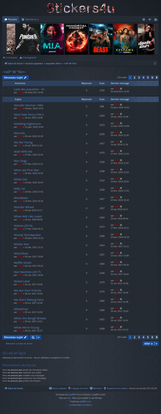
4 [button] (143, 77)
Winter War (21, 244)
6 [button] (152, 77)
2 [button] (134, 77)
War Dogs (20, 161)
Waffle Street (22, 262)
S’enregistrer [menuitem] (156, 20)
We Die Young (23, 142)
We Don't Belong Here (29, 300)
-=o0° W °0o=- (14, 71)
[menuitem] (144, 19)
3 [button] (139, 77)
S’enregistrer (29, 57)
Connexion (11, 57)
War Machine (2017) (27, 272)
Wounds (19, 133)
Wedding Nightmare (27, 124)
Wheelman (21, 309)
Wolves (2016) (23, 225)
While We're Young (26, 327)
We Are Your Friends (27, 290)
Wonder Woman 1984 (28, 105)
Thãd (20, 92)
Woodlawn (21, 198)
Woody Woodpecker (27, 235)
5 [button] (148, 77)
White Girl (20, 179)
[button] (157, 77)
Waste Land (22, 281)
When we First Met (26, 170)
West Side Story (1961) (29, 114)
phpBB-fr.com (85, 401)
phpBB (72, 395)
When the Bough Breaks (30, 318)
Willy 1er (19, 188)
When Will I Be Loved (28, 216)
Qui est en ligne (14, 353)
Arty (69, 398)
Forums (12, 19)
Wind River (21, 253)
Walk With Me (23, 151)
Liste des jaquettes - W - (30, 89)
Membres (31, 19)
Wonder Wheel (24, 207)
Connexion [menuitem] (150, 20)
